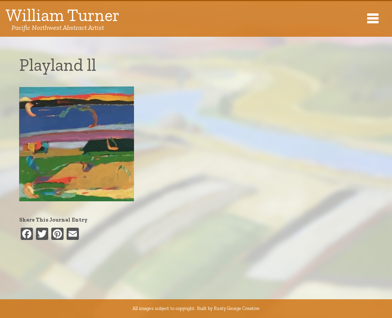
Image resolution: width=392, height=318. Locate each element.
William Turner (62, 19)
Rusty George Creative (237, 308)
